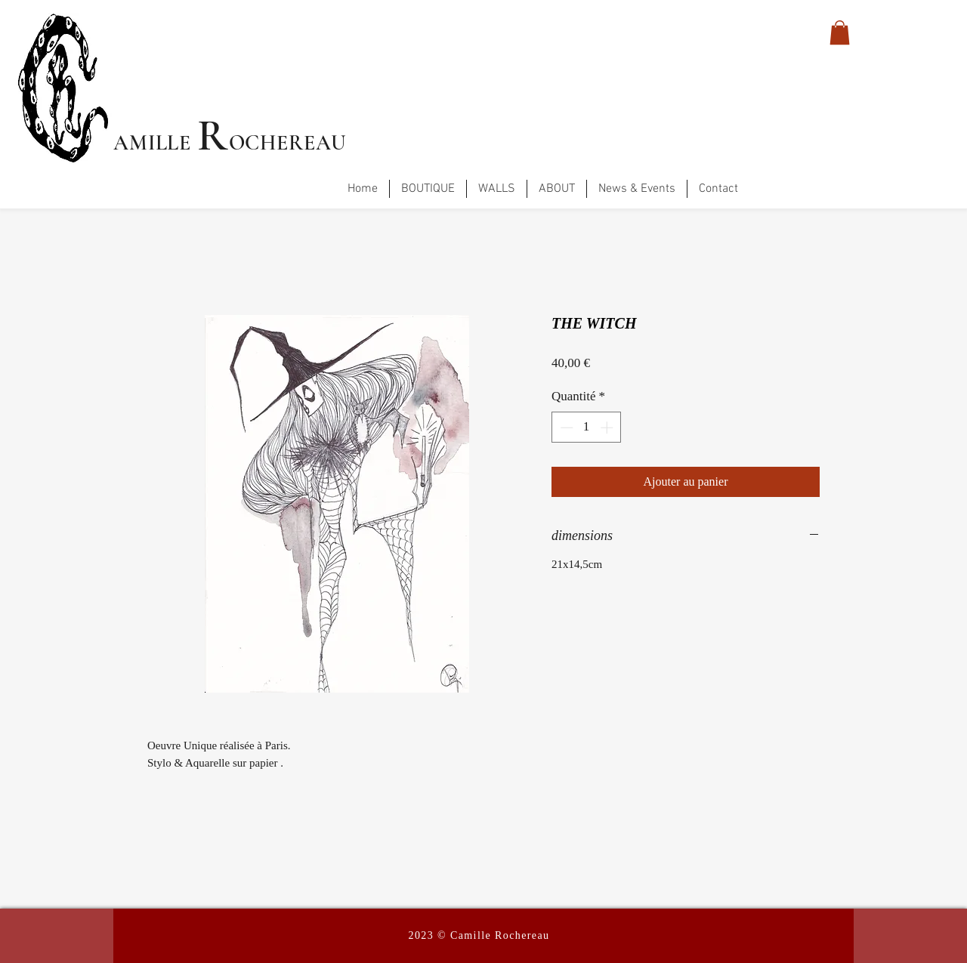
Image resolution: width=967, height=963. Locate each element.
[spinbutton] (586, 427)
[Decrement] (565, 427)
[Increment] (608, 427)
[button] (840, 32)
